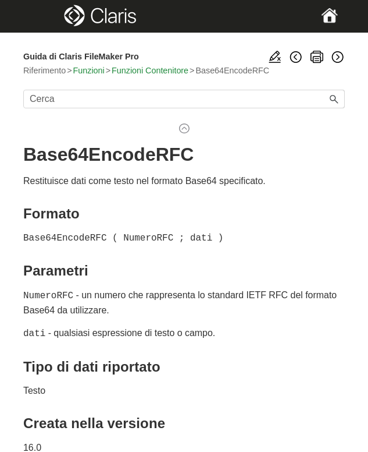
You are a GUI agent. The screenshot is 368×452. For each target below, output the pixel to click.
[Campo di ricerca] (184, 99)
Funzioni (89, 70)
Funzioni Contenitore (150, 70)
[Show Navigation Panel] (38, 16)
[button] (334, 99)
